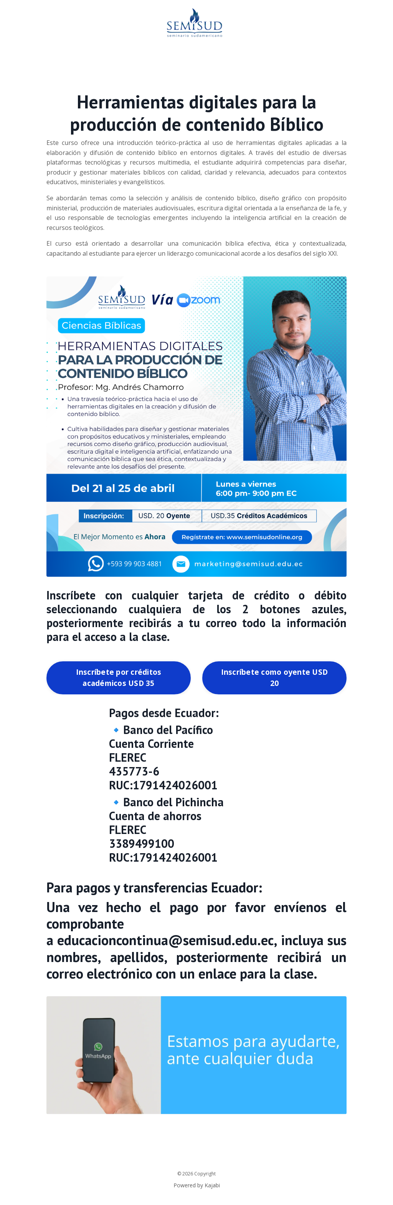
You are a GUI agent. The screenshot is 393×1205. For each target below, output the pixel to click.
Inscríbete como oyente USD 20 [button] (274, 677)
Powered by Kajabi (196, 1184)
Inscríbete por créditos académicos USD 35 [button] (119, 677)
